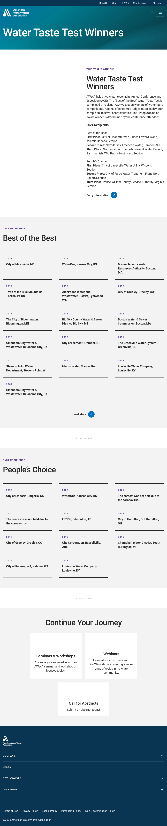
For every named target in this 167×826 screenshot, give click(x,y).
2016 (9, 313)
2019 (9, 286)
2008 (121, 360)
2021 (121, 258)
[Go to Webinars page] (111, 656)
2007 (9, 384)
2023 (9, 258)
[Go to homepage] (12, 741)
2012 (65, 337)
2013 (9, 337)
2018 (65, 286)
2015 (65, 313)
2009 (65, 360)
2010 (9, 360)
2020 (9, 513)
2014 (121, 313)
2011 (121, 337)
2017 (121, 286)
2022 (65, 258)
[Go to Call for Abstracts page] (83, 699)
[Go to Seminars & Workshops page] (56, 656)
